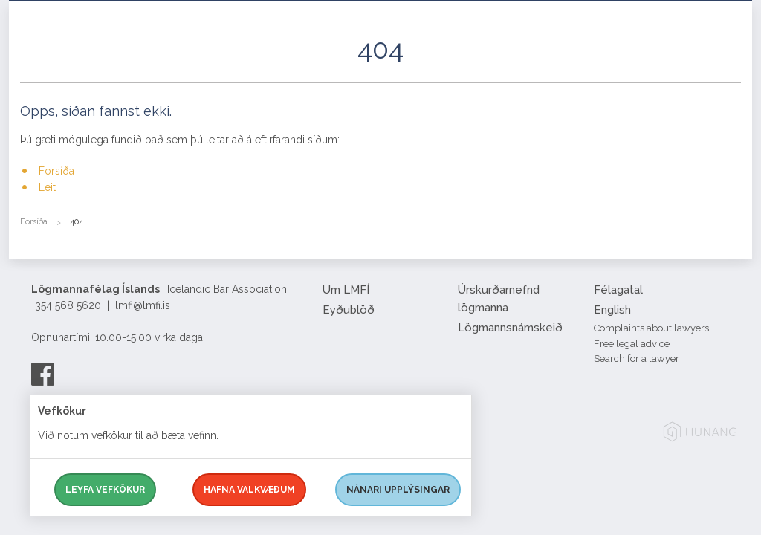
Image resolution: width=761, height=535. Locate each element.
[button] (730, 66)
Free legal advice (632, 343)
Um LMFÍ (346, 289)
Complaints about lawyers (651, 328)
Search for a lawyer (636, 358)
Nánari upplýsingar (398, 489)
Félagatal (618, 289)
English (612, 310)
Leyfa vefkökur (105, 489)
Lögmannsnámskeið (510, 327)
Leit (47, 187)
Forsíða (56, 171)
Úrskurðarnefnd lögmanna (499, 298)
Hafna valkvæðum (249, 489)
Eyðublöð (349, 310)
